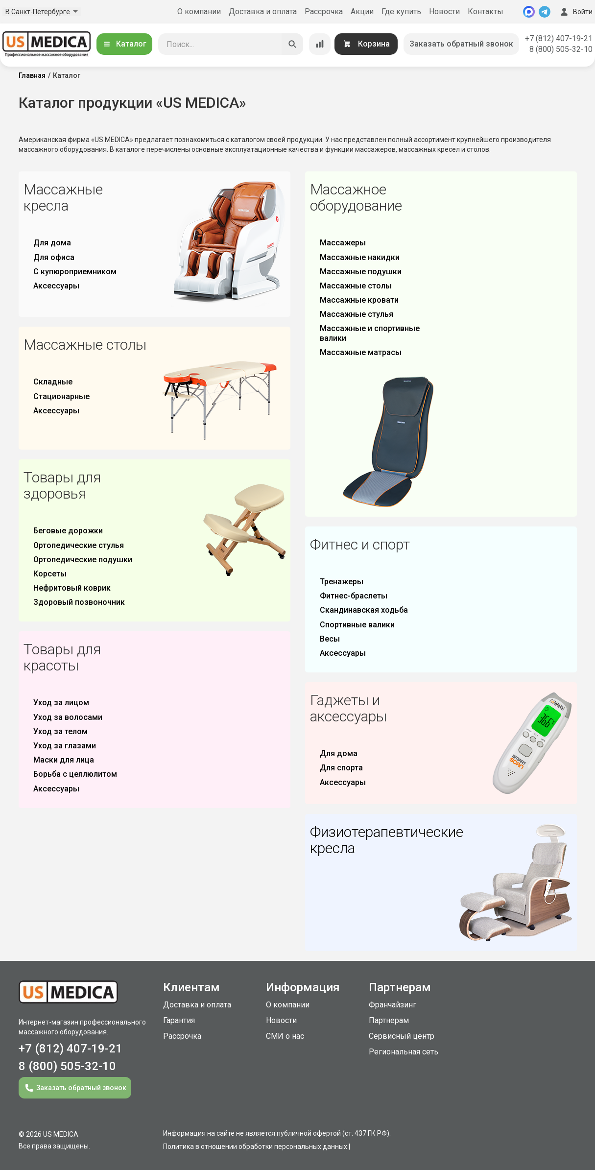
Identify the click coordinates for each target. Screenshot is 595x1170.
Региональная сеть (403, 1051)
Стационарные (61, 396)
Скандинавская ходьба (364, 610)
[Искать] (292, 44)
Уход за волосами (67, 717)
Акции (362, 11)
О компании (199, 11)
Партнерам (389, 1020)
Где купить (401, 11)
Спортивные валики (357, 624)
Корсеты (50, 573)
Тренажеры (341, 581)
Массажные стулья (356, 314)
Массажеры (343, 242)
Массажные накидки (360, 257)
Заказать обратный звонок (461, 43)
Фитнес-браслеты (353, 595)
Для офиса (53, 257)
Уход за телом (60, 731)
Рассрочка (324, 11)
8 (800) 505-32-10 (561, 49)
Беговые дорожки (68, 530)
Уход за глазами (64, 745)
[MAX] (529, 12)
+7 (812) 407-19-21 (559, 38)
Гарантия (179, 1020)
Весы (330, 639)
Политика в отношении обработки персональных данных (255, 1146)
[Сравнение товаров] (320, 44)
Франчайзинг (392, 1004)
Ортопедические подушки (82, 559)
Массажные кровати (359, 300)
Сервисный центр (401, 1036)
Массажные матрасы (361, 352)
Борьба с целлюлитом (75, 774)
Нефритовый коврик (72, 588)
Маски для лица (63, 759)
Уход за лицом (61, 702)
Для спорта (341, 767)
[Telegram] (544, 12)
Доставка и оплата (263, 11)
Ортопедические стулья (78, 545)
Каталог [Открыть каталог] (124, 43)
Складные (52, 381)
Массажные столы (356, 285)
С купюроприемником (75, 271)
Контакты (485, 11)
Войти (575, 12)
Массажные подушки (361, 271)
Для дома (52, 242)
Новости (444, 11)
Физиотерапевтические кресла (386, 840)
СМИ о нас (285, 1036)
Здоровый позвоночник (79, 602)
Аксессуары (56, 285)
